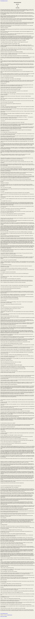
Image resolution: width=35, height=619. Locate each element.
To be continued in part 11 (4, 613)
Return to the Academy (3, 616)
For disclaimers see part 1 (4, 0)
